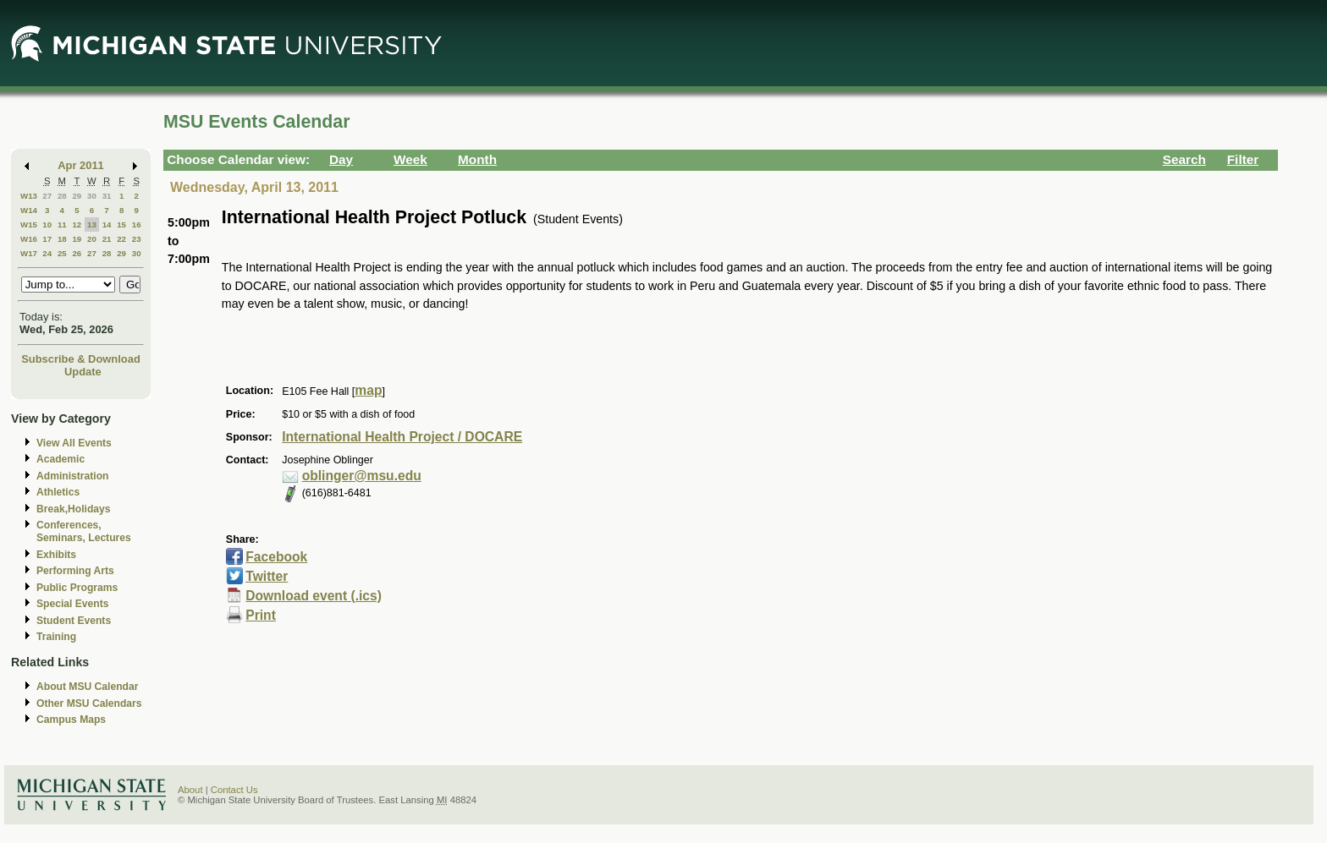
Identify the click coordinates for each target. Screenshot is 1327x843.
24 (47, 253)
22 (121, 239)
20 (91, 239)
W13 (28, 195)
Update (83, 371)
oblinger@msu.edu (361, 475)
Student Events (73, 621)
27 (47, 195)
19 (76, 239)
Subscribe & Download (80, 359)
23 (136, 239)
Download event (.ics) (313, 595)
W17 (28, 253)
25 (62, 253)
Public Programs (77, 588)
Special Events (72, 604)
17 (47, 239)
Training (56, 637)
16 (136, 224)
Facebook (276, 557)
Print (260, 615)
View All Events (74, 443)
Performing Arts (75, 571)
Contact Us (234, 790)
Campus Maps (71, 719)
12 (76, 224)
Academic (60, 459)
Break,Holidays (73, 509)
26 (76, 253)
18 (62, 239)
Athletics (58, 492)
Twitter (266, 576)
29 (76, 195)
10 (47, 224)
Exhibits (56, 555)
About (190, 790)
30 (91, 195)
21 (107, 239)
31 (107, 195)
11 (62, 224)
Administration (72, 476)
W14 (28, 210)
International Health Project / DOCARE (402, 437)
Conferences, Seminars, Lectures (83, 531)
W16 (28, 239)
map (368, 390)
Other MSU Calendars (89, 703)
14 (107, 224)
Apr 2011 (81, 165)
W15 (28, 224)
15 (121, 224)
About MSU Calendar (87, 686)
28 (62, 195)
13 (91, 224)
